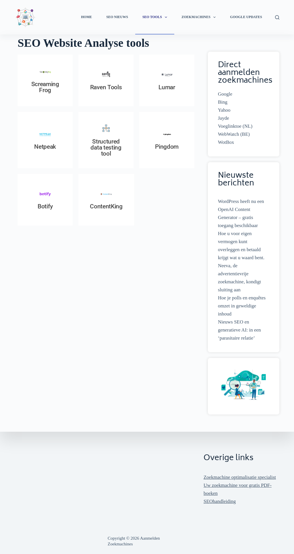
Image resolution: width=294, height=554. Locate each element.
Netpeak (45, 146)
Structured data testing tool (105, 147)
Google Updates (246, 17)
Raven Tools (106, 87)
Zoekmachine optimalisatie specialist (240, 477)
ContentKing (106, 206)
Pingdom (167, 146)
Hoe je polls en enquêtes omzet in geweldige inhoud (242, 306)
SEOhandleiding (220, 501)
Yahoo (224, 110)
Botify (45, 206)
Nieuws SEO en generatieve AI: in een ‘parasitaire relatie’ (239, 330)
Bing (222, 102)
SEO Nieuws (117, 17)
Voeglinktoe (229, 126)
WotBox (226, 142)
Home (86, 17)
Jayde (223, 118)
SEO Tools (155, 17)
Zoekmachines (199, 17)
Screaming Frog (45, 87)
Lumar (166, 87)
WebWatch (228, 134)
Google (225, 94)
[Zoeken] (277, 17)
